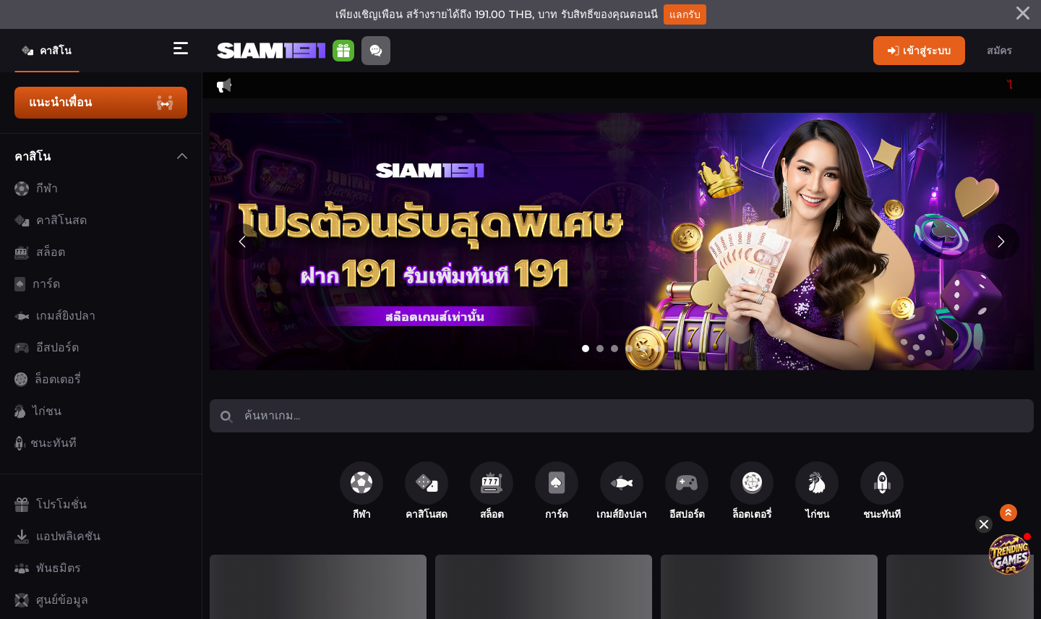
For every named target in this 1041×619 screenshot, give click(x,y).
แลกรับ (685, 14)
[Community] (375, 50)
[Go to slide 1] (585, 348)
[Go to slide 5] (643, 348)
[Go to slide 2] (600, 348)
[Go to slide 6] (657, 348)
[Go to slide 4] (629, 348)
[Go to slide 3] (614, 348)
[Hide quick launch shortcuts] (985, 463)
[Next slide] (1001, 241)
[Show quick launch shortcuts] (1009, 452)
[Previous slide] (242, 241)
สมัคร (999, 50)
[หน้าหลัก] (271, 51)
